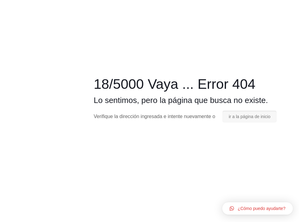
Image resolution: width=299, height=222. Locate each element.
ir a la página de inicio (249, 116)
